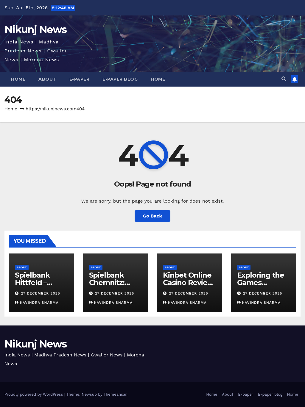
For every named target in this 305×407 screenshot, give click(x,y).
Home (18, 79)
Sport (22, 267)
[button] (283, 79)
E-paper (79, 79)
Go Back (152, 216)
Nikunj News (35, 29)
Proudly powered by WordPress (34, 394)
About (47, 79)
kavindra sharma (37, 302)
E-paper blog (120, 79)
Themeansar (115, 394)
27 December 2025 (40, 293)
